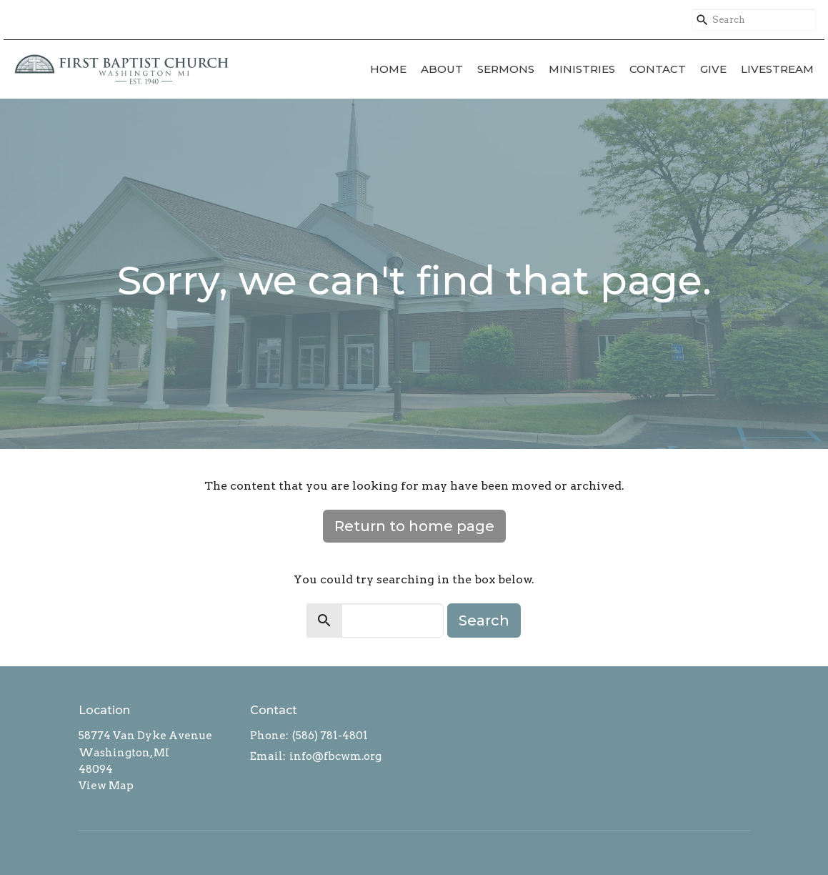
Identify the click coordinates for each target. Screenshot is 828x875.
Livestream (777, 69)
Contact (657, 69)
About (442, 69)
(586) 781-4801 (330, 735)
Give (713, 69)
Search (484, 620)
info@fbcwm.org (335, 756)
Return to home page (414, 526)
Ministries (582, 69)
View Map (106, 785)
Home (388, 69)
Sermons (505, 69)
